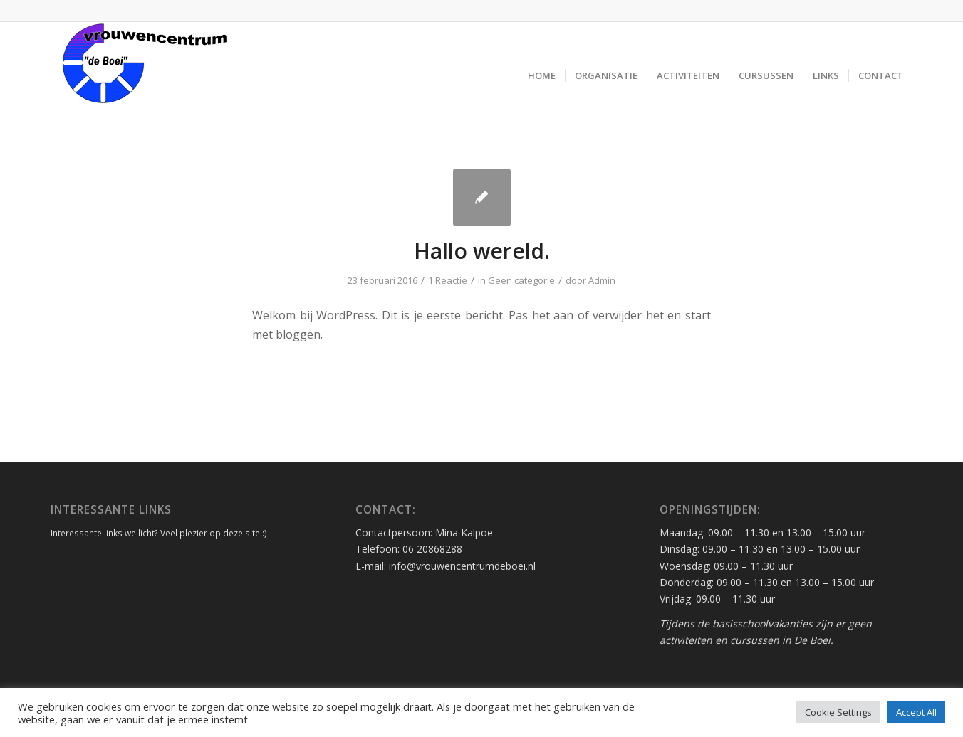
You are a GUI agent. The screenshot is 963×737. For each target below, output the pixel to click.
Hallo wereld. (482, 250)
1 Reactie (447, 280)
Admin (601, 280)
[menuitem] (542, 75)
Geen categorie (521, 280)
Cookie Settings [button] (838, 712)
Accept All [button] (916, 712)
